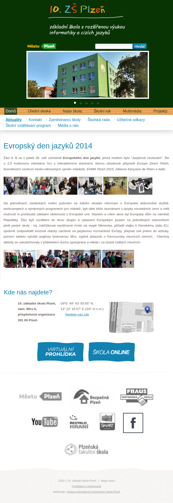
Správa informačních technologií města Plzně (93, 491)
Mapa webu (108, 480)
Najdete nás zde (77, 314)
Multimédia (132, 111)
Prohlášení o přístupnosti (86, 486)
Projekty (160, 111)
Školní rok (102, 111)
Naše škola (72, 111)
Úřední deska (39, 111)
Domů (11, 111)
